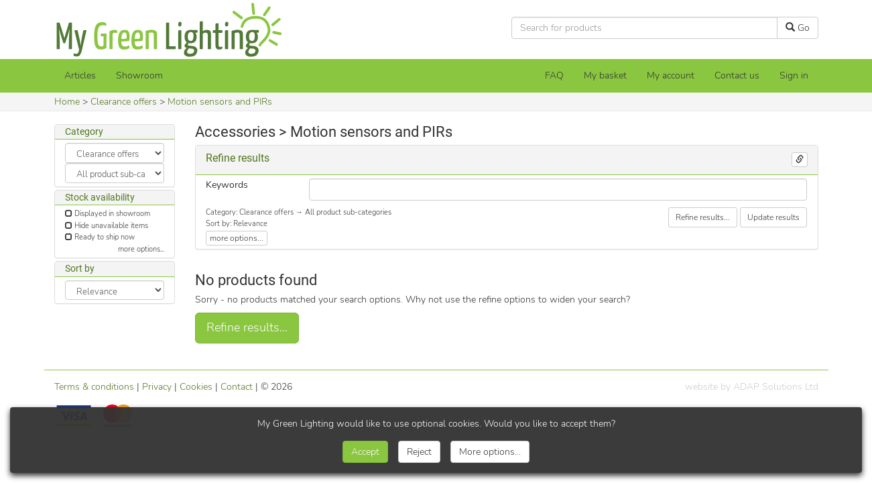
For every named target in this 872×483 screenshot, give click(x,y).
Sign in (794, 75)
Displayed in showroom (112, 214)
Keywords (227, 184)
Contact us (736, 75)
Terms (94, 386)
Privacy (157, 386)
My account (670, 75)
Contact (237, 386)
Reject (419, 451)
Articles (80, 75)
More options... (490, 451)
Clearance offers (123, 101)
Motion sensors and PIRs (220, 101)
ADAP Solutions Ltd (775, 386)
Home (67, 101)
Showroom (139, 75)
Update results (773, 217)
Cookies (196, 386)
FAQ (554, 75)
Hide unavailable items (111, 226)
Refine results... (703, 217)
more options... (141, 249)
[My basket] (605, 76)
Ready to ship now (104, 237)
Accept (365, 451)
